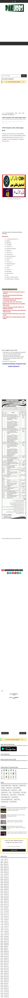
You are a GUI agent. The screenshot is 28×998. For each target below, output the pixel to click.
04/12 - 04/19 (4, 975)
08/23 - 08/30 (4, 944)
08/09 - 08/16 (4, 948)
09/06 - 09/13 (4, 941)
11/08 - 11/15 (4, 928)
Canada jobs (22, 785)
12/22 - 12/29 (4, 996)
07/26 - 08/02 (4, 951)
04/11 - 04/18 (4, 894)
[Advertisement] (14, 27)
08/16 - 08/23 (4, 946)
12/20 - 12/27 (4, 918)
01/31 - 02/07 (4, 908)
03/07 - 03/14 (4, 903)
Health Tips (14, 790)
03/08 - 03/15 (4, 983)
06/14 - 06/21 (4, 960)
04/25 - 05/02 (4, 891)
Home (3, 113)
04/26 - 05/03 (4, 971)
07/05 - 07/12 (4, 954)
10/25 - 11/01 (4, 929)
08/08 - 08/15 (4, 867)
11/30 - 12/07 (4, 859)
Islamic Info (4, 792)
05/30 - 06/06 (4, 884)
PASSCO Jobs (13, 794)
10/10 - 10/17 (4, 861)
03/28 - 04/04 (4, 897)
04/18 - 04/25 (4, 892)
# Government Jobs (9, 570)
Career (3, 787)
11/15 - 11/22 (4, 926)
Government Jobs (9, 113)
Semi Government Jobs (6, 799)
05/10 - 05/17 (4, 968)
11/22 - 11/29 (4, 924)
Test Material (13, 801)
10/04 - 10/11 (4, 934)
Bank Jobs (15, 785)
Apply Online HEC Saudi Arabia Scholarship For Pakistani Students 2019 (16, 827)
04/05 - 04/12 (4, 976)
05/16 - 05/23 (4, 887)
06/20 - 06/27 (4, 879)
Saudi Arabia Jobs (5, 797)
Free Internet (16, 787)
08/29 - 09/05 (4, 862)
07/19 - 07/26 (4, 953)
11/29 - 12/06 (4, 923)
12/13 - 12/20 (4, 919)
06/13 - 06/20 (4, 881)
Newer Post (5, 733)
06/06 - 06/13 (4, 882)
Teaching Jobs (4, 801)
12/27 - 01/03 (4, 916)
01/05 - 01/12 (4, 993)
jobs (20, 113)
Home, (3, 123)
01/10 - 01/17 (4, 913)
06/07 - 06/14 (4, 961)
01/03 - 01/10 (4, 914)
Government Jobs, (19, 121)
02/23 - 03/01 (4, 985)
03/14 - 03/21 (4, 901)
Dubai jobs (9, 787)
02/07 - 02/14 (4, 906)
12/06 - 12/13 (4, 921)
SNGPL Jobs (17, 799)
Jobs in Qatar (16, 792)
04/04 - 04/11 (4, 896)
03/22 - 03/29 (4, 980)
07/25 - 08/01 (4, 871)
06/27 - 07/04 (4, 877)
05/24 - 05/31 (4, 965)
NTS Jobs (24, 792)
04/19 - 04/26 (4, 973)
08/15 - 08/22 (4, 866)
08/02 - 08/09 (4, 949)
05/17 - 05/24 (4, 966)
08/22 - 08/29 (4, 864)
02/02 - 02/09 (4, 986)
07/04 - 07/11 (4, 876)
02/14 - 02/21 (4, 904)
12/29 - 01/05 (4, 995)
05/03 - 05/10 (4, 970)
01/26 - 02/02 (4, 988)
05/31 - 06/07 (4, 963)
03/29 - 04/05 (4, 978)
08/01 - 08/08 (4, 869)
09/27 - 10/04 (4, 936)
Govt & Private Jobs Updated (14, 81)
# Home (16, 570)
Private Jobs (21, 794)
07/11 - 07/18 (4, 874)
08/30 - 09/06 (4, 943)
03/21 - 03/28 (4, 899)
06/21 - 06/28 (4, 958)
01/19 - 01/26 (4, 990)
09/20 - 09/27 (4, 938)
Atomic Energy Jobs (6, 785)
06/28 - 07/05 (4, 956)
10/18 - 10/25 (4, 931)
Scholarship (15, 797)
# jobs (21, 570)
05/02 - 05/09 (4, 889)
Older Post (22, 733)
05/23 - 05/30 (4, 886)
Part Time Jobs (4, 794)
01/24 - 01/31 (4, 909)
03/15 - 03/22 (4, 981)
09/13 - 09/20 (4, 939)
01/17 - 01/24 (4, 911)
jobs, (6, 123)
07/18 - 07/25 (4, 872)
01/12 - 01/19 (4, 991)
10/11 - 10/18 (4, 933)
